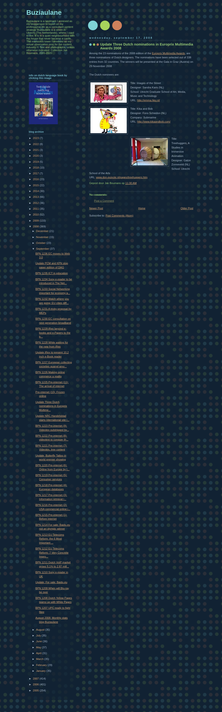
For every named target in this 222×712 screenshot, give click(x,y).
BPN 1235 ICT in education (52, 273)
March (40, 659)
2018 (36, 167)
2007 (36, 678)
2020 (36, 155)
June (39, 641)
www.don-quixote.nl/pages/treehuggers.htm (121, 177)
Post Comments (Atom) (119, 215)
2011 (36, 208)
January (41, 670)
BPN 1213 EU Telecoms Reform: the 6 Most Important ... (50, 538)
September (43, 248)
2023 (36, 138)
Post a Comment (104, 200)
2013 (36, 196)
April (39, 653)
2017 (36, 173)
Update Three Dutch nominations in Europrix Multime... (51, 406)
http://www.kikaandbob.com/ (153, 121)
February (41, 665)
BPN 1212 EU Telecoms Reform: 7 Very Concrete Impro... (52, 552)
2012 (36, 202)
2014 (36, 191)
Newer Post (96, 208)
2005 (36, 690)
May (39, 647)
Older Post (187, 208)
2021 (36, 149)
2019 (36, 161)
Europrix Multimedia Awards (168, 53)
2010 (36, 214)
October (41, 242)
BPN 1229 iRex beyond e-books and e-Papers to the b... (53, 332)
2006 (36, 684)
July (39, 635)
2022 (36, 144)
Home (141, 208)
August (40, 629)
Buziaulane (44, 12)
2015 (36, 185)
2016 (36, 179)
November (42, 237)
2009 (36, 220)
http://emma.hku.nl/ (148, 100)
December (42, 231)
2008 (36, 226)
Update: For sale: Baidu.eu (51, 582)
